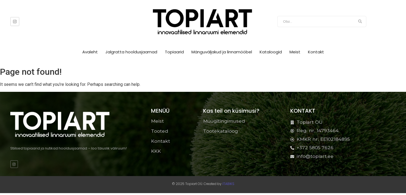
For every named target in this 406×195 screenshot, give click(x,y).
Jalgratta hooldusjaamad (131, 52)
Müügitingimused (224, 121)
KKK (156, 151)
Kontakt (316, 52)
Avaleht (90, 52)
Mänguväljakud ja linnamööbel (221, 52)
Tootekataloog (220, 131)
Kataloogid (271, 52)
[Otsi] (315, 21)
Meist (294, 52)
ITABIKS (228, 183)
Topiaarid (174, 52)
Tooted (159, 131)
